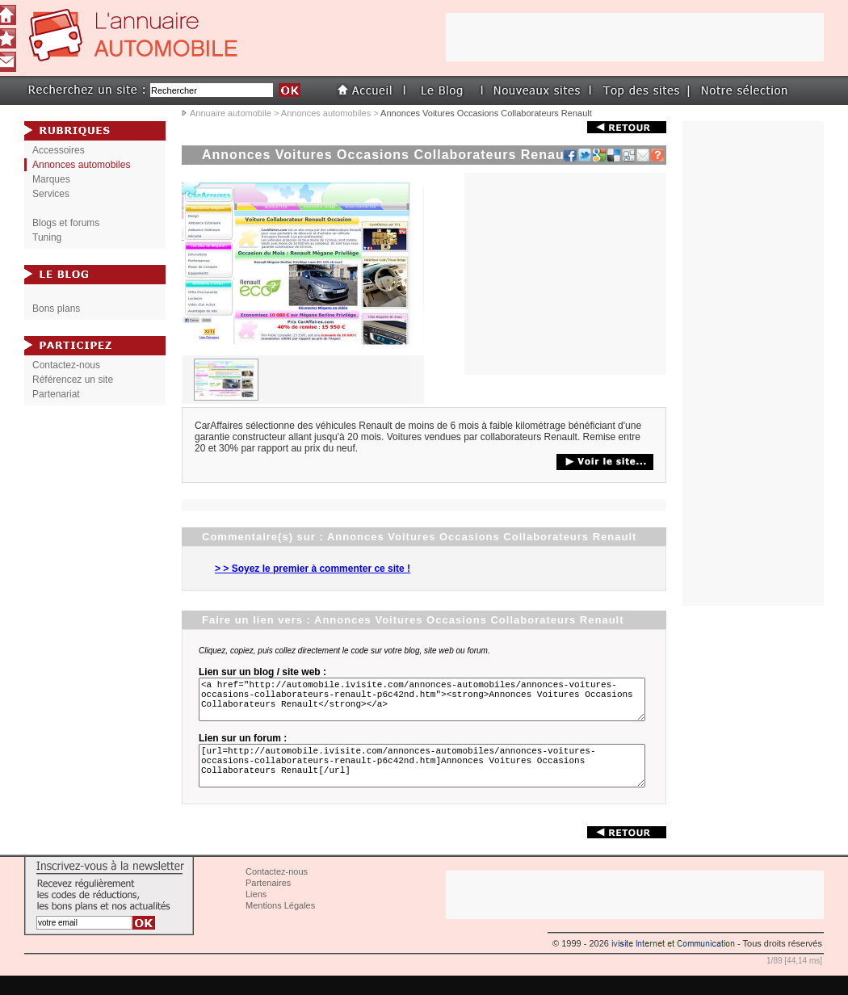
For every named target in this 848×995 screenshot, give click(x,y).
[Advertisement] (565, 274)
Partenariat (56, 394)
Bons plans (56, 308)
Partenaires (268, 902)
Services (50, 193)
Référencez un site (72, 379)
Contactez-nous (66, 365)
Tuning (46, 237)
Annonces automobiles (326, 113)
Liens (256, 913)
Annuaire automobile (230, 113)
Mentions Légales (280, 925)
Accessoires (58, 150)
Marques (51, 179)
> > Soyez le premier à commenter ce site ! (312, 568)
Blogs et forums (65, 223)
